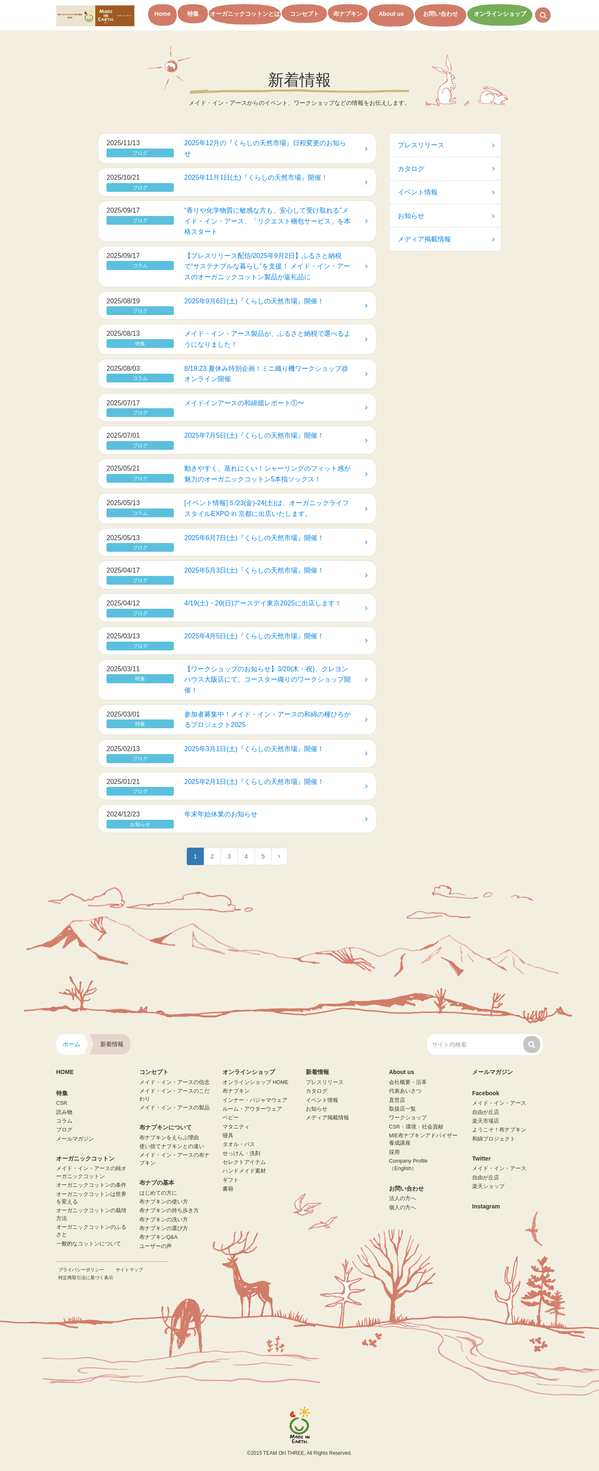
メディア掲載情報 (446, 239)
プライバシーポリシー (81, 1269)
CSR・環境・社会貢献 (416, 1127)
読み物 (64, 1112)
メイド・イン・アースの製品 (174, 1108)
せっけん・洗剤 (241, 1153)
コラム (64, 1121)
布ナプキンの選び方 (163, 1228)
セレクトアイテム (244, 1162)
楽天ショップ (488, 1186)
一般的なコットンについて (88, 1244)
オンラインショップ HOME (255, 1082)
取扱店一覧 (402, 1109)
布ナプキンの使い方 (163, 1202)
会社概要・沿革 (408, 1082)
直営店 (397, 1100)
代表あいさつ (405, 1091)
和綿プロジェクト (493, 1139)
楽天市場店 (485, 1121)
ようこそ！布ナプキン (499, 1130)
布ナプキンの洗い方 (163, 1220)
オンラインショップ (500, 13)
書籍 (228, 1189)
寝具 (228, 1136)
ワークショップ (408, 1118)
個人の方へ (402, 1208)
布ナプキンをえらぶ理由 (169, 1138)
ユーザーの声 (155, 1246)
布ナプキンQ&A (158, 1237)
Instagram (486, 1206)
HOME (65, 1072)
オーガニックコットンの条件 (91, 1185)
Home (162, 13)
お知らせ (446, 215)
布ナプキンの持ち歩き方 (169, 1210)
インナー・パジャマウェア (255, 1100)
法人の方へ (402, 1198)
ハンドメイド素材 (244, 1171)
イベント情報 (446, 192)
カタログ (446, 168)
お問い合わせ (440, 13)
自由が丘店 (485, 1112)
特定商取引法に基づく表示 (85, 1277)
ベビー (231, 1118)
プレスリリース (446, 145)
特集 (193, 13)
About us (391, 13)
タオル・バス (239, 1144)
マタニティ (236, 1127)
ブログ (64, 1130)
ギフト (231, 1180)
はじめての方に (158, 1193)
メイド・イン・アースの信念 (174, 1082)
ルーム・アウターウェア (252, 1109)
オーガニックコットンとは (245, 13)
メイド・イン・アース (499, 1103)
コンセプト (304, 13)
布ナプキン (347, 13)
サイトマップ (129, 1269)
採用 (394, 1152)
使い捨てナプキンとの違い (171, 1146)
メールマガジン (75, 1139)
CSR (61, 1103)
